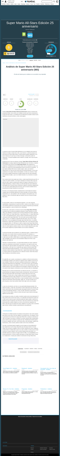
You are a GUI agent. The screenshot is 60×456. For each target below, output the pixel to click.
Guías (15, 4)
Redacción (32, 447)
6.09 (51, 47)
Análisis (12, 4)
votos (51, 56)
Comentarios (20, 348)
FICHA (19, 60)
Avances (27, 4)
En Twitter (40, 348)
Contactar (32, 449)
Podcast (52, 4)
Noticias (8, 4)
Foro (35, 4)
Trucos (31, 4)
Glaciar (13, 0)
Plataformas (47, 4)
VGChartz (32, 452)
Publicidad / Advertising (43, 447)
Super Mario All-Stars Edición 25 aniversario (30, 24)
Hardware (42, 4)
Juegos (18, 4)
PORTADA (4, 4)
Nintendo (32, 43)
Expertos (31, 348)
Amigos (35, 348)
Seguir (49, 50)
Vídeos (39, 60)
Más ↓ (22, 1)
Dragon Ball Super (11, 2)
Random (38, 4)
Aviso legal (51, 447)
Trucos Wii (30, 56)
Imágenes (35, 60)
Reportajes (23, 4)
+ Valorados (26, 348)
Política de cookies (52, 449)
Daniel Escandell (31, 94)
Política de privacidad (43, 449)
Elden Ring (10, 0)
